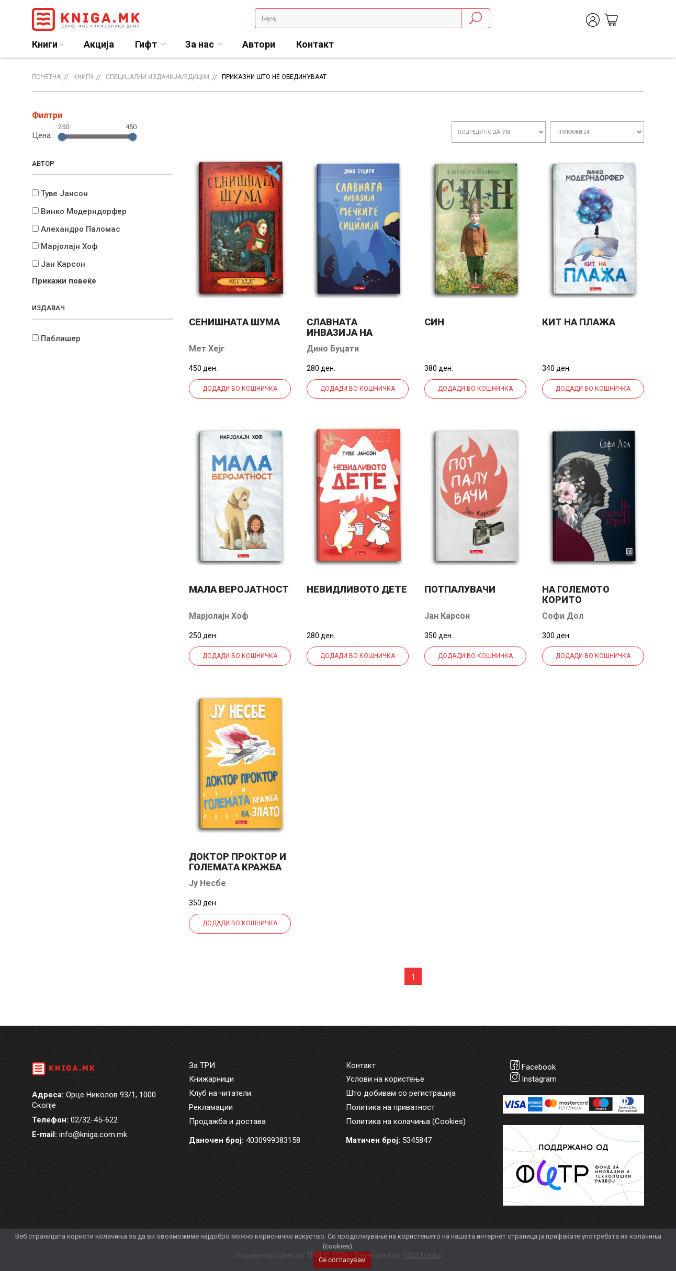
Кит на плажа (578, 321)
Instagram (539, 1079)
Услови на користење (385, 1079)
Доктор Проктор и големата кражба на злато (237, 867)
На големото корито (576, 594)
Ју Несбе (207, 883)
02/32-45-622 (94, 1120)
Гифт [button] (147, 44)
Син (434, 321)
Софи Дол (562, 616)
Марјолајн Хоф (69, 246)
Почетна (46, 77)
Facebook (539, 1067)
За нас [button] (200, 44)
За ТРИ (202, 1065)
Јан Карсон (63, 264)
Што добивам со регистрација (401, 1093)
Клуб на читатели (220, 1093)
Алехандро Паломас (80, 229)
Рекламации (211, 1107)
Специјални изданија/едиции (157, 77)
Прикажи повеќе (64, 281)
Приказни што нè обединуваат (274, 77)
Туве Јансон (64, 193)
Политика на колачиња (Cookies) (406, 1121)
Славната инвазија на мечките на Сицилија (340, 337)
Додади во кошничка (239, 388)
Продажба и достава (227, 1121)
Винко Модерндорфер (84, 211)
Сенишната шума (234, 321)
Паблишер (61, 338)
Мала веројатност (239, 589)
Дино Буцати (333, 349)
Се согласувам (342, 1260)
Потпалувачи (459, 589)
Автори (258, 44)
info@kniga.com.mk (93, 1134)
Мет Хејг (207, 349)
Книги (83, 77)
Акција (99, 44)
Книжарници (211, 1079)
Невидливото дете (357, 589)
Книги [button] (45, 44)
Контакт (315, 44)
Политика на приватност (390, 1107)
